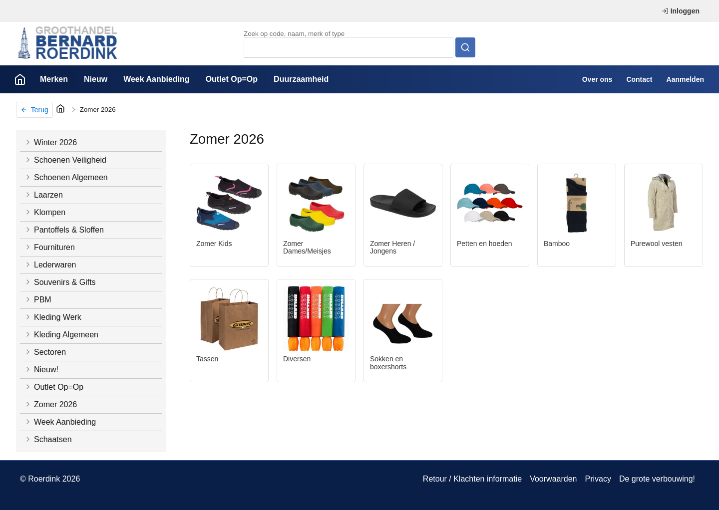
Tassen (207, 359)
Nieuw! (41, 369)
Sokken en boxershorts (388, 363)
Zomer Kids (214, 244)
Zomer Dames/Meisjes (307, 247)
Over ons (597, 79)
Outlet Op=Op (232, 79)
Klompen (44, 212)
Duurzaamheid (301, 79)
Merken (54, 79)
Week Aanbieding (156, 79)
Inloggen (681, 11)
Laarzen (43, 195)
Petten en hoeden (484, 244)
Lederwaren (50, 264)
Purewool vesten (657, 244)
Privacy (598, 479)
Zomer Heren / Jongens (392, 247)
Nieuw (95, 79)
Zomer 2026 (98, 109)
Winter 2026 (50, 142)
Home (20, 79)
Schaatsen (48, 439)
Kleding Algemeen (61, 334)
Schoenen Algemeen (66, 177)
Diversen (297, 359)
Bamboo (557, 244)
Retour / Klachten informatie (472, 479)
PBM (37, 299)
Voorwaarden (553, 479)
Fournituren (49, 247)
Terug (34, 110)
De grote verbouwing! (657, 479)
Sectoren (45, 352)
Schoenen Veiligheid (65, 160)
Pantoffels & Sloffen (64, 230)
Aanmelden (685, 79)
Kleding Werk (52, 317)
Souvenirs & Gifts (60, 282)
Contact (639, 79)
